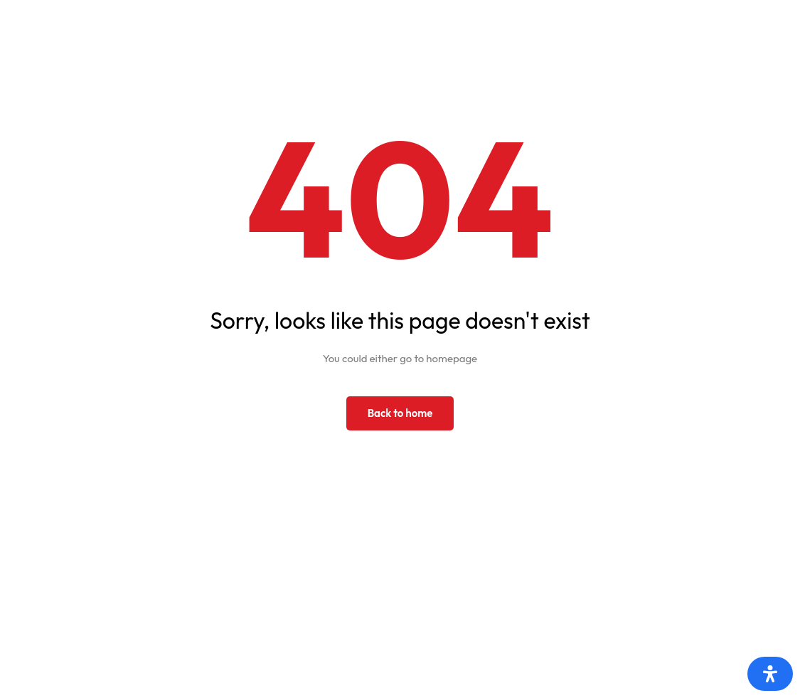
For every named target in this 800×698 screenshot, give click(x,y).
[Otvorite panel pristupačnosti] (770, 674)
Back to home (400, 413)
